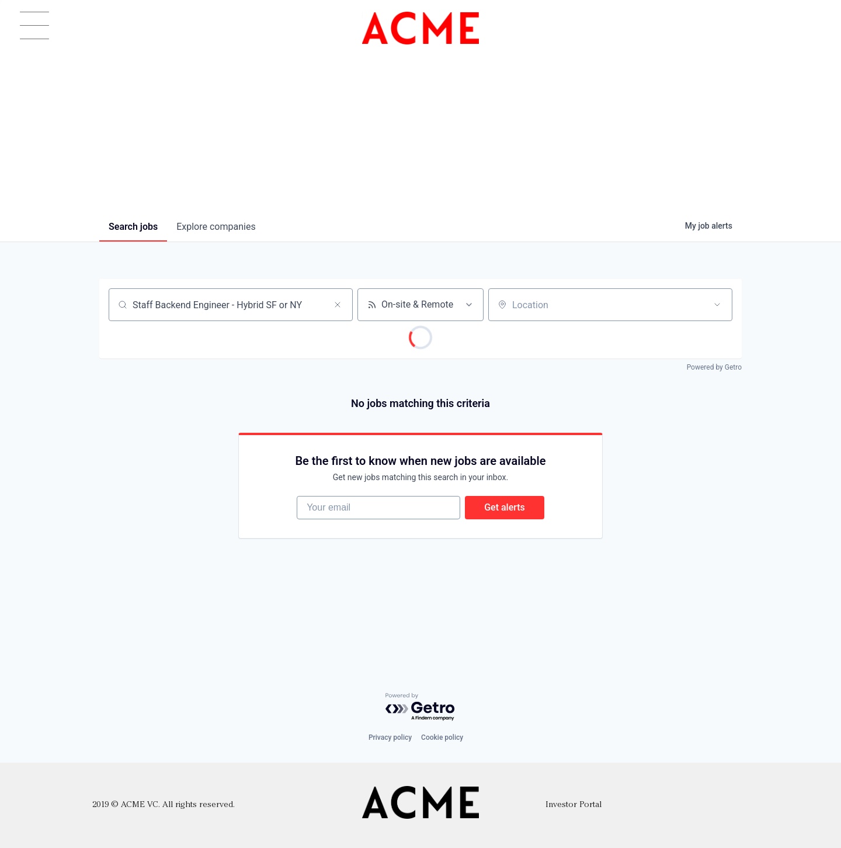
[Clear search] (337, 305)
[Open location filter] (717, 305)
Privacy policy (390, 737)
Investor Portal (573, 805)
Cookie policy (442, 737)
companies (215, 226)
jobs (133, 226)
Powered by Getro (714, 367)
